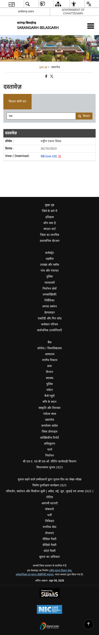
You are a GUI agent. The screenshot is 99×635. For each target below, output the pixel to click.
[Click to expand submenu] (49, 247)
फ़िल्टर (84, 116)
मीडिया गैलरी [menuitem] (70, 538)
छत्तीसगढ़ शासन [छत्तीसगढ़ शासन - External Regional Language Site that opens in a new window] (26, 12)
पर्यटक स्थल (49, 414)
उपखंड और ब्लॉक (49, 265)
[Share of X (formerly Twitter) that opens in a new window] (51, 77)
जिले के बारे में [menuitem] (70, 211)
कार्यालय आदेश (49, 425)
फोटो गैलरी (50, 551)
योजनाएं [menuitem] (49, 533)
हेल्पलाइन (49, 312)
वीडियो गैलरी (49, 545)
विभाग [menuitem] (72, 372)
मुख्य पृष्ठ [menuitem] (49, 205)
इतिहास (49, 217)
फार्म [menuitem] (49, 449)
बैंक (50, 342)
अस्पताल (49, 354)
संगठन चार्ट (50, 229)
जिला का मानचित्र (49, 235)
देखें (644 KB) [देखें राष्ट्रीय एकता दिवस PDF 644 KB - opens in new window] (51, 156)
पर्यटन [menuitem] (72, 390)
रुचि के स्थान (49, 402)
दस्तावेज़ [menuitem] (71, 420)
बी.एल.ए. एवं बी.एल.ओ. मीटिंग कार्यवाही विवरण (49, 461)
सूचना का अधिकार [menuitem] (49, 557)
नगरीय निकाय (49, 360)
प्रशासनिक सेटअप (69, 241)
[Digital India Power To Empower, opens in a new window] (49, 626)
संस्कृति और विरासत (49, 408)
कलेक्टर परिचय (49, 324)
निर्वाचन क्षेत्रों (50, 288)
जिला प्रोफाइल (49, 431)
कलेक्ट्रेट (49, 253)
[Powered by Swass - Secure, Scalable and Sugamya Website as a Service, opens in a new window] (49, 593)
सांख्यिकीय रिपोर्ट (49, 438)
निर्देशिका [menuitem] (71, 301)
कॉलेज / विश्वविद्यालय (49, 348)
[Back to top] (88, 624)
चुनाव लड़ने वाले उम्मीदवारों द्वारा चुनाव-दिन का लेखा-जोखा (50, 479)
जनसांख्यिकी (49, 294)
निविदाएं (49, 521)
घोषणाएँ (49, 509)
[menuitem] (11, 4)
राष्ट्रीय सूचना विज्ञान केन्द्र (60, 570)
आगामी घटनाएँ (49, 503)
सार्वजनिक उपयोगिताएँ (67, 330)
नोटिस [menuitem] (72, 496)
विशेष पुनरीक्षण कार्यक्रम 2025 (49, 485)
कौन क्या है (49, 223)
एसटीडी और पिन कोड (50, 318)
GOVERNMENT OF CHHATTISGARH (73, 11)
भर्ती (49, 515)
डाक (49, 366)
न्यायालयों (49, 282)
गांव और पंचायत (50, 270)
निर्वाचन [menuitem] (71, 455)
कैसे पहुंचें (49, 396)
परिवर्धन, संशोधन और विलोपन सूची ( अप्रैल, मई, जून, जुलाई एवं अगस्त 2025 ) (49, 491)
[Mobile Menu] (90, 26)
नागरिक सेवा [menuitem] (49, 527)
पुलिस (49, 276)
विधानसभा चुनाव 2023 (67, 467)
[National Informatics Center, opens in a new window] (49, 610)
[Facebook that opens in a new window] (46, 77)
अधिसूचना (49, 443)
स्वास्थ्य (49, 378)
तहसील (50, 259)
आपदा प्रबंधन (49, 306)
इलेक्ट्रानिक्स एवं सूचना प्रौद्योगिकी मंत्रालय (35, 574)
